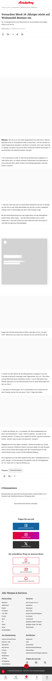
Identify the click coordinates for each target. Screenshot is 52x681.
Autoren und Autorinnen (9, 639)
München (9, 7)
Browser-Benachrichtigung (34, 613)
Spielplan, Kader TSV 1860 (33, 624)
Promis (4, 616)
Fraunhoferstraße (15, 470)
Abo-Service (5, 647)
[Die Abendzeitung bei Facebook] (26, 526)
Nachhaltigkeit (6, 630)
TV (2, 621)
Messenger (29, 608)
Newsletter (29, 605)
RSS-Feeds (29, 610)
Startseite (3, 7)
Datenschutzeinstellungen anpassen (36, 653)
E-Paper (4, 650)
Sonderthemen (6, 664)
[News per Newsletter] (26, 570)
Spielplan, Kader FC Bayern (34, 621)
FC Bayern (5, 610)
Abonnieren (5, 644)
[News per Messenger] (26, 561)
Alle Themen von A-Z (32, 602)
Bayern (4, 608)
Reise (3, 627)
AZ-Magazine (6, 661)
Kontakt (4, 653)
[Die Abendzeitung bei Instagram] (26, 535)
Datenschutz (29, 644)
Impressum (29, 639)
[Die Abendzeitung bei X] (26, 544)
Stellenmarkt (30, 627)
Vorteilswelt (29, 619)
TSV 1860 (4, 613)
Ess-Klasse (29, 616)
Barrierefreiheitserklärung (33, 647)
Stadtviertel (5, 605)
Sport (3, 619)
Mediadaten (5, 655)
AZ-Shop (4, 658)
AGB (27, 642)
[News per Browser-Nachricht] (26, 579)
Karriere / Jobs (6, 642)
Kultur (3, 624)
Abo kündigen (30, 650)
